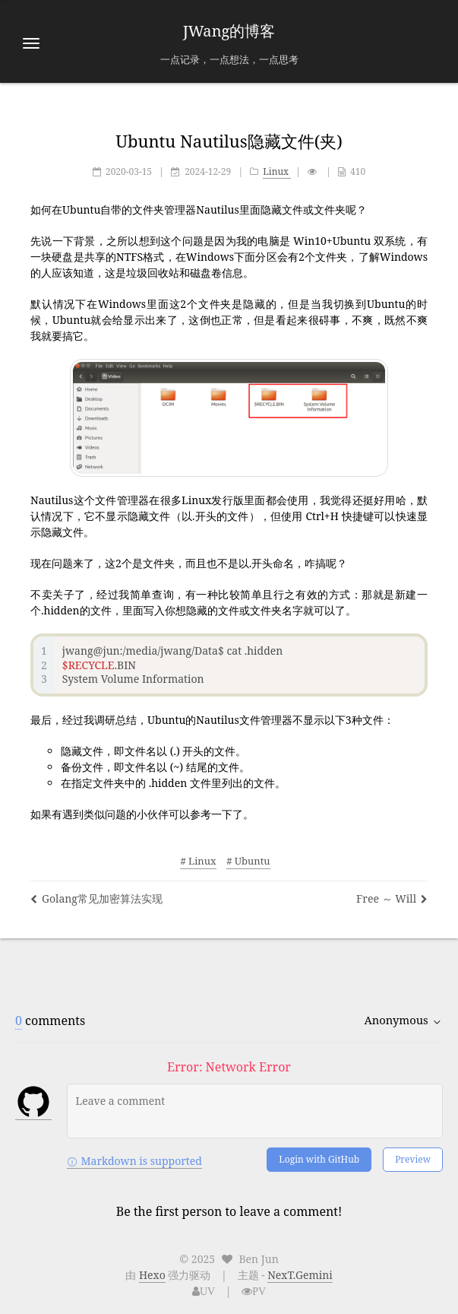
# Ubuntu (248, 861)
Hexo (152, 1275)
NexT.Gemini (300, 1275)
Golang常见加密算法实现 (96, 898)
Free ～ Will (392, 898)
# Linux (198, 861)
